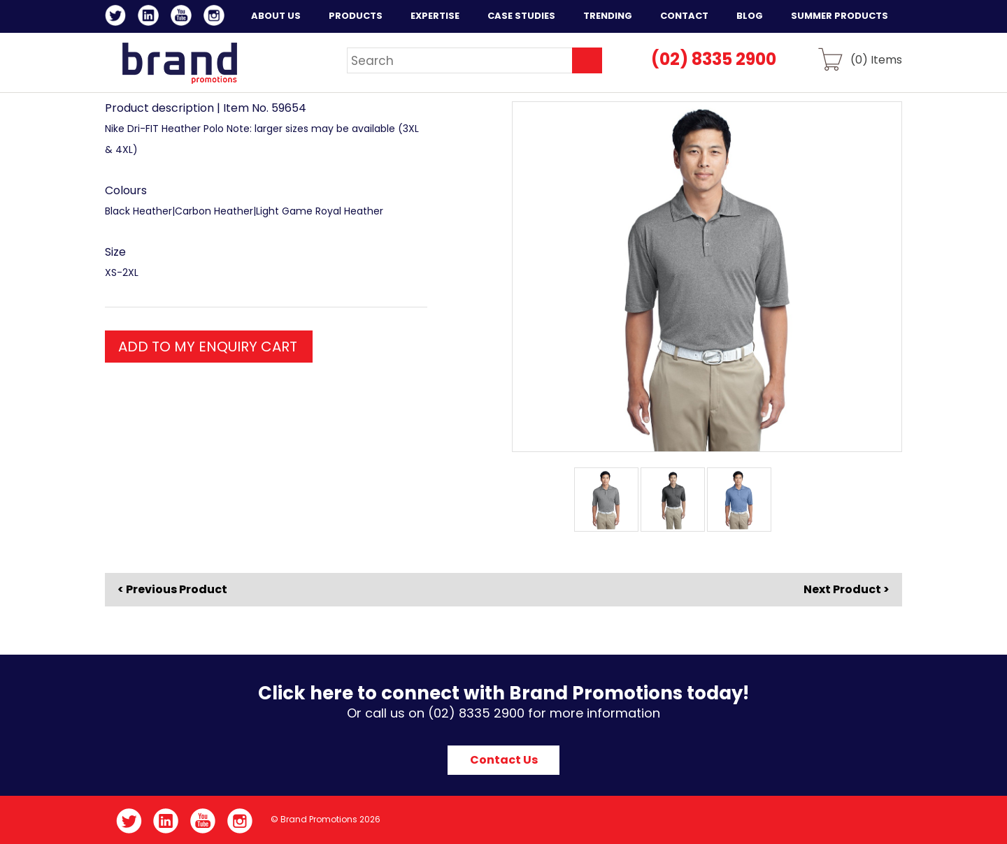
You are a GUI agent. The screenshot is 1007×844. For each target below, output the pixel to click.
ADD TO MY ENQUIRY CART (207, 346)
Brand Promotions (179, 63)
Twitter (118, 17)
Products (356, 15)
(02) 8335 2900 (713, 59)
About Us (276, 15)
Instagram (216, 17)
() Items (876, 59)
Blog (749, 15)
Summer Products (839, 15)
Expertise (434, 15)
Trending (607, 15)
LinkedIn (151, 17)
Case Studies (521, 15)
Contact (684, 15)
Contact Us (504, 760)
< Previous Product (172, 589)
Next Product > (847, 589)
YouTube (184, 17)
